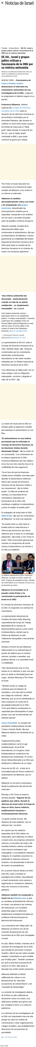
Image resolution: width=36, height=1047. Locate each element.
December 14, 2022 (19, 338)
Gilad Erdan (6, 516)
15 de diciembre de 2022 (9, 76)
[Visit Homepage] (19, 3)
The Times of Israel (11, 1037)
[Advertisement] (18, 26)
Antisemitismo (14, 48)
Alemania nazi (19, 898)
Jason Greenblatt (9, 723)
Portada (4, 48)
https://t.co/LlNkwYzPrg (18, 331)
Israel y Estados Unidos (12, 83)
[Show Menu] (2, 3)
